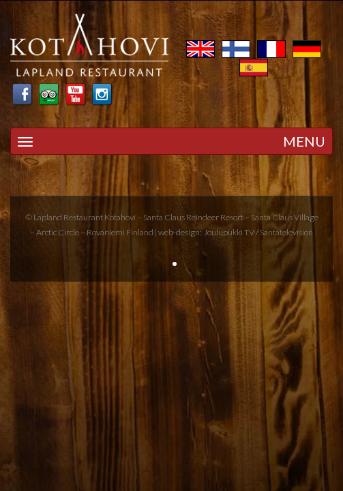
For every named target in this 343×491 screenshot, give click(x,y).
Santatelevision (286, 232)
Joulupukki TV (228, 232)
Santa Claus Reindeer (181, 217)
